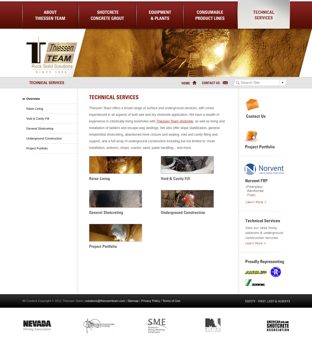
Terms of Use (171, 300)
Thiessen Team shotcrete (174, 121)
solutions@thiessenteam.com (105, 300)
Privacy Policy (150, 300)
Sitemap (132, 300)
